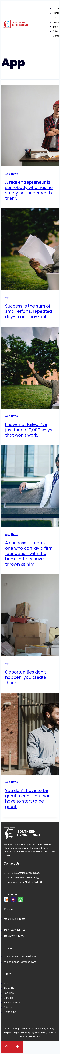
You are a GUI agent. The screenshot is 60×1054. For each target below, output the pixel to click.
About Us (56, 15)
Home (56, 8)
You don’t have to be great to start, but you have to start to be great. (28, 798)
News (14, 174)
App (7, 174)
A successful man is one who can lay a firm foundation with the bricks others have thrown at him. (29, 553)
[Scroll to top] (6, 1047)
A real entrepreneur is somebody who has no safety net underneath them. (29, 190)
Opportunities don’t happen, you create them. (25, 677)
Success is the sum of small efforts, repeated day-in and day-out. (28, 311)
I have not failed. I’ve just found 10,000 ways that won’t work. (28, 430)
